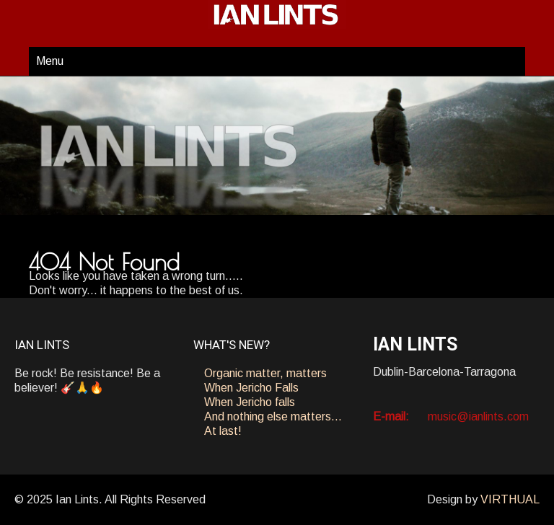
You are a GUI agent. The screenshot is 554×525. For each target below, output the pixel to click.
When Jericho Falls (251, 387)
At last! (223, 431)
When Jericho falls (249, 402)
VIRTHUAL (510, 499)
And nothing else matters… (273, 416)
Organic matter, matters (265, 373)
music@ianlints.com (478, 416)
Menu (49, 61)
